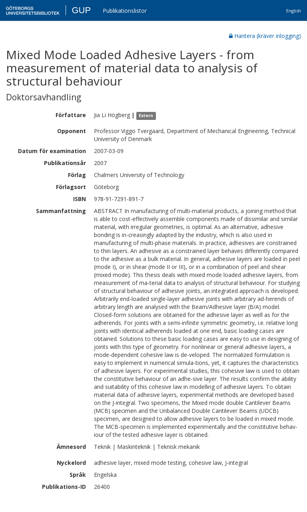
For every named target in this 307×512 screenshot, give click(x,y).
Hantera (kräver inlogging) (265, 36)
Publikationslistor (125, 10)
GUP (81, 10)
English (293, 11)
